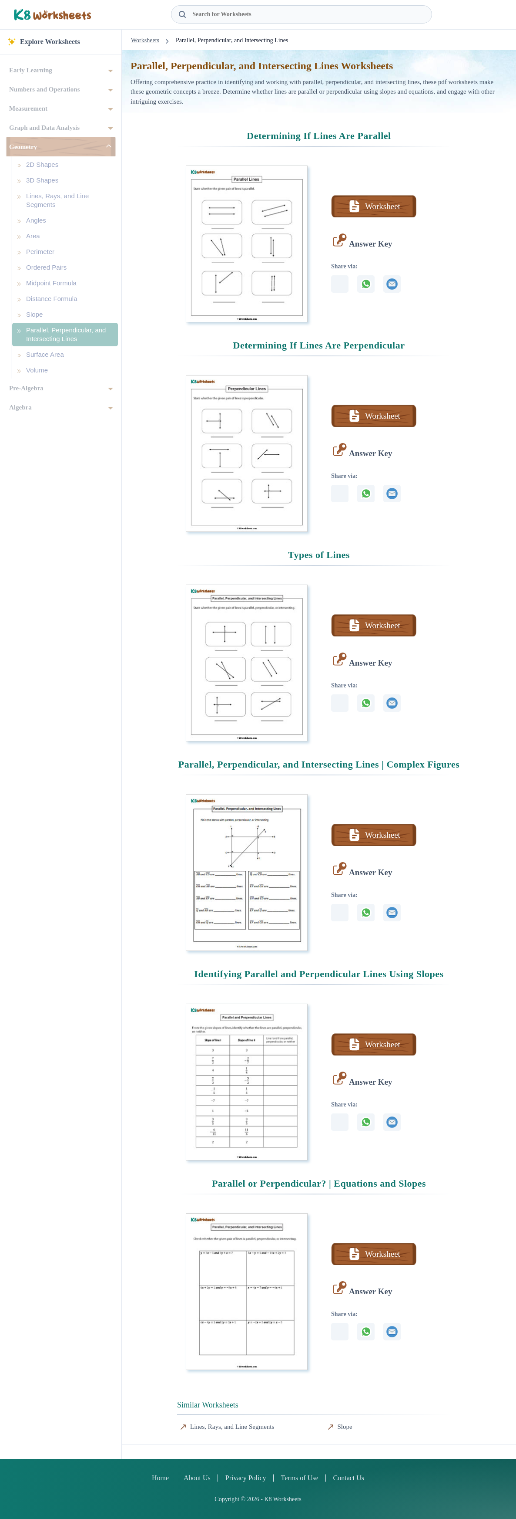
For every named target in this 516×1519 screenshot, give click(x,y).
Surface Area (45, 354)
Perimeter (40, 251)
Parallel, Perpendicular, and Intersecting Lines (66, 334)
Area (33, 236)
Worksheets (145, 40)
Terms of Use (299, 1478)
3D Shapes (42, 180)
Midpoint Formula (51, 283)
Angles (36, 220)
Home (160, 1478)
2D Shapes (42, 164)
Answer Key (370, 243)
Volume (37, 370)
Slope (34, 314)
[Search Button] (182, 14)
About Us (197, 1478)
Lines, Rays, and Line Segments (57, 200)
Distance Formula (51, 298)
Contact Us (349, 1478)
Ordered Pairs (46, 267)
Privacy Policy (245, 1478)
